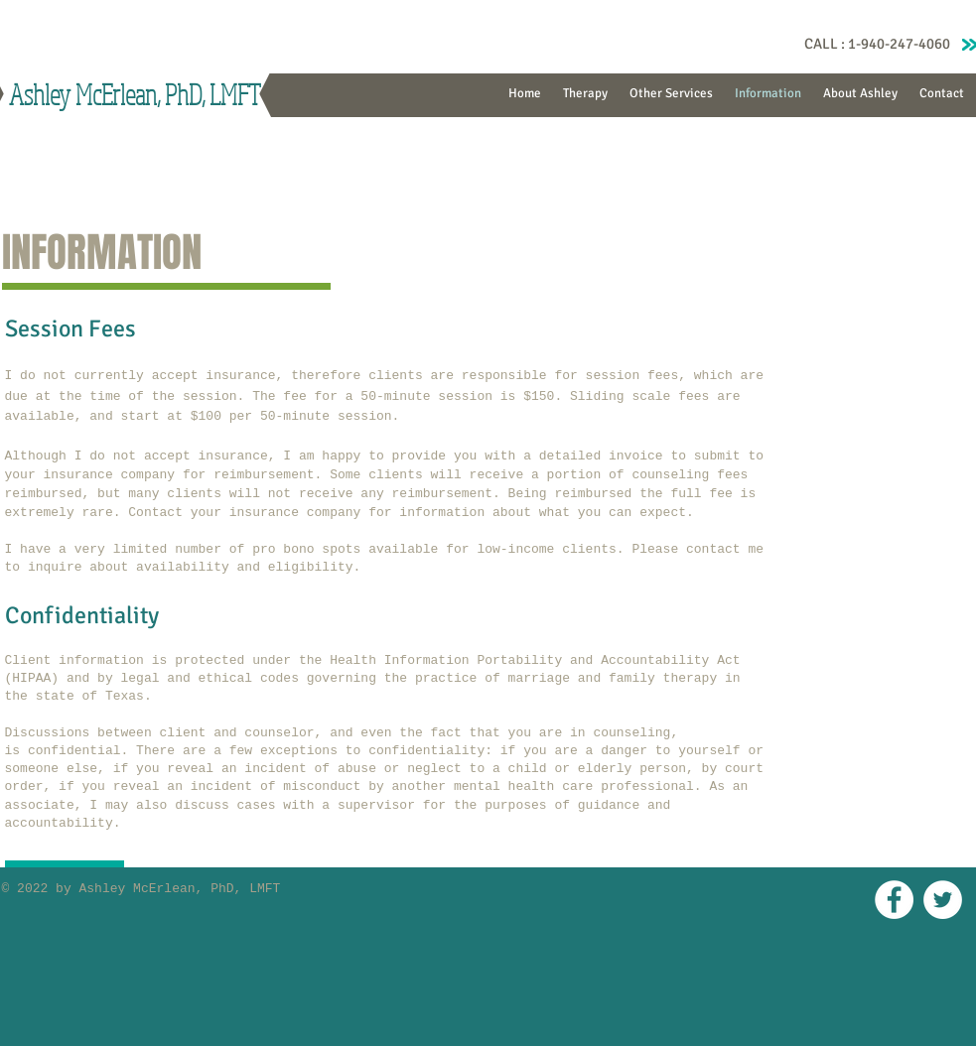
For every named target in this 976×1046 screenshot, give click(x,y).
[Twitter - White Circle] (942, 899)
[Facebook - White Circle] (894, 899)
